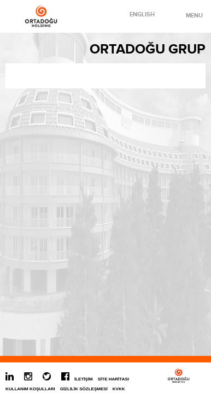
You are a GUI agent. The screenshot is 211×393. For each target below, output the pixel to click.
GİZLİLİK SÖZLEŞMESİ (84, 388)
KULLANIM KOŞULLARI (30, 388)
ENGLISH (142, 14)
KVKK (119, 388)
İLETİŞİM (83, 379)
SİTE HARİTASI (113, 379)
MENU (188, 15)
